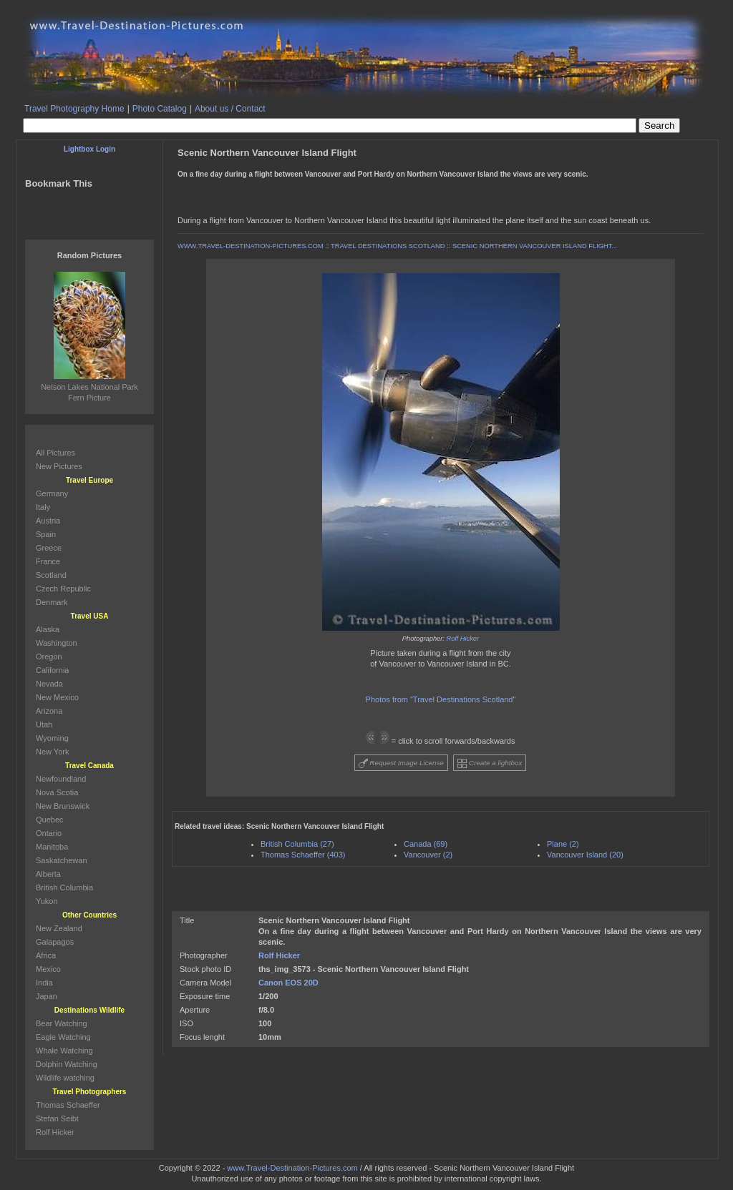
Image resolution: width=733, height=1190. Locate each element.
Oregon (49, 656)
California (52, 670)
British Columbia (64, 887)
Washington (56, 643)
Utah (44, 724)
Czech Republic (63, 588)
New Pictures (59, 466)
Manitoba (52, 846)
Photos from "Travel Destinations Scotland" (441, 699)
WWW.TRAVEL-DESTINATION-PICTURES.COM (251, 246)
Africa (46, 955)
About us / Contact (230, 109)
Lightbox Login (89, 149)
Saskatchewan (61, 860)
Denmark (52, 602)
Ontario (49, 833)
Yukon (47, 901)
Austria (48, 520)
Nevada (49, 683)
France (48, 561)
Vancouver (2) (428, 854)
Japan (46, 996)
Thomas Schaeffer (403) (303, 854)
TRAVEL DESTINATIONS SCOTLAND (388, 246)
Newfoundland (61, 779)
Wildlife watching (65, 1077)
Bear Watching (61, 1023)
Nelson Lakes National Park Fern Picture (89, 387)
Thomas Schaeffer (68, 1105)
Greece (49, 548)
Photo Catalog (159, 109)
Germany (52, 493)
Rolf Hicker (463, 638)
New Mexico (57, 697)
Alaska (47, 629)
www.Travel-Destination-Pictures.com (292, 1168)
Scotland (51, 575)
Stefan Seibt (57, 1118)
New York (52, 751)
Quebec (50, 819)
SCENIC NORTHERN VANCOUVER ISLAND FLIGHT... (534, 246)
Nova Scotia (57, 792)
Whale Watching (64, 1050)
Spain (46, 534)
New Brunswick (62, 806)
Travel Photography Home (74, 109)
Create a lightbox (489, 763)
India (44, 982)
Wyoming (52, 738)
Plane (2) (563, 844)
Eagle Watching (63, 1037)
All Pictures (55, 452)
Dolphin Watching (66, 1064)
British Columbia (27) (297, 844)
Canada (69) (425, 844)
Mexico (48, 969)
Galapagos (55, 942)
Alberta (48, 874)
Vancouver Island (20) (585, 854)
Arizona (49, 711)
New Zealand (59, 928)
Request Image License (402, 763)
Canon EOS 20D (288, 982)
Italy (43, 507)
